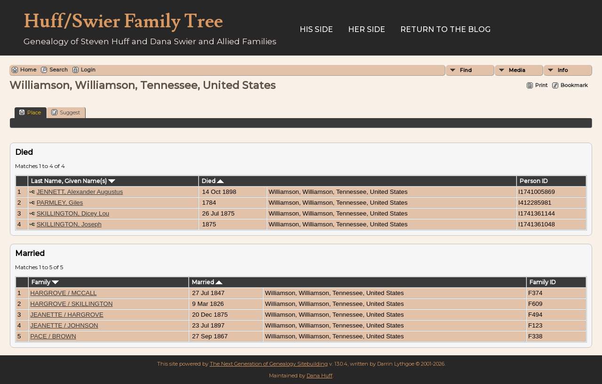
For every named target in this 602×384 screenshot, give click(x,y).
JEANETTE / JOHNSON (64, 325)
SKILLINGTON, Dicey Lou (73, 213)
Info (563, 70)
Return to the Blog (445, 29)
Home (28, 69)
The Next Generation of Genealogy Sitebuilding (269, 363)
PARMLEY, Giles (60, 202)
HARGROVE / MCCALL (63, 292)
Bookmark (574, 85)
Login (88, 69)
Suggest (65, 112)
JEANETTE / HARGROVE (66, 314)
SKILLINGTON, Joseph (69, 224)
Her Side (366, 29)
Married (207, 282)
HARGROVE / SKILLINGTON (71, 303)
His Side (316, 29)
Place (30, 112)
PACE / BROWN (53, 336)
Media (517, 70)
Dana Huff (320, 375)
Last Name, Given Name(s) (73, 180)
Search (58, 69)
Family (45, 282)
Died (213, 180)
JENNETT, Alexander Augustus (80, 191)
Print (541, 85)
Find (466, 70)
